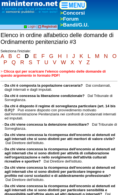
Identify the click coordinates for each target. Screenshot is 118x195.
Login (30, 26)
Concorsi (72, 13)
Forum (69, 19)
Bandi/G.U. (74, 25)
